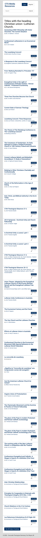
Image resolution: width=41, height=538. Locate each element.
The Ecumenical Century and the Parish (18, 309)
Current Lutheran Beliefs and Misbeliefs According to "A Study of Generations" (18, 158)
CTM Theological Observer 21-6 (15, 255)
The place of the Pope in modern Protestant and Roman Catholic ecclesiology (19, 419)
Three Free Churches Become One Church (19, 96)
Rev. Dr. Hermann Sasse (11, 348)
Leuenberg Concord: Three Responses (17, 119)
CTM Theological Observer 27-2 (15, 209)
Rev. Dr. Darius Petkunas (11, 148)
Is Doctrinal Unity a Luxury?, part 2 (16, 244)
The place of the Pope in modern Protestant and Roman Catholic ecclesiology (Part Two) (20, 431)
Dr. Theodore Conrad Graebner (13, 396)
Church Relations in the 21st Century (17, 506)
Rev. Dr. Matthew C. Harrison (12, 33)
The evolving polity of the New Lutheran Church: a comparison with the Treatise (18, 444)
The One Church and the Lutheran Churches (19, 320)
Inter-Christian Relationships (14, 482)
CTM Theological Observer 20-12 (16, 267)
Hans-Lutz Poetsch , (10, 120)
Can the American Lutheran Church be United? (17, 382)
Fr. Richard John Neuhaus (12, 421)
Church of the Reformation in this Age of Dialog (18, 184)
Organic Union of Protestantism (15, 394)
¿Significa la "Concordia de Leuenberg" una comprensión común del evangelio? (19, 369)
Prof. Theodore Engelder (11, 234)
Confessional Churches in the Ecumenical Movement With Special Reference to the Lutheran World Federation (19, 344)
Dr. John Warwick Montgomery (13, 87)
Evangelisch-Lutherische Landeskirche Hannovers (17, 63)
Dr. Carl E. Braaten (10, 44)
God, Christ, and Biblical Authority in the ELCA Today (20, 197)
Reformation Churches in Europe (13, 54)
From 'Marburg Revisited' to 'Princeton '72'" (19, 71)
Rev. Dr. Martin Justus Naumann (13, 98)
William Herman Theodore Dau (13, 384)
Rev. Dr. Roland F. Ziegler (11, 223)
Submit (31, 11)
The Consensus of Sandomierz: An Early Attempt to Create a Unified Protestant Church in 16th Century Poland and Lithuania (20, 144)
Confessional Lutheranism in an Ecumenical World (19, 42)
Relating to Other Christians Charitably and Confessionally (19, 171)
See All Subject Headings (12, 529)
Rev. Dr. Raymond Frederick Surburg (14, 161)
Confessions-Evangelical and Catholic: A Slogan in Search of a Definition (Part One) (19, 457)
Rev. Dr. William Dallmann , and (20, 271)
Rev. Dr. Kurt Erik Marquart (12, 408)
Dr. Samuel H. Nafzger (11, 174)
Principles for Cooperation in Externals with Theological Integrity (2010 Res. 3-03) (19, 494)
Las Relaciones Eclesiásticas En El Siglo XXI (19, 517)
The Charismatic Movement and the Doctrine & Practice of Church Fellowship (20, 406)
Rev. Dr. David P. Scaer (11, 460)
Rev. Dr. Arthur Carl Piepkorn (12, 186)
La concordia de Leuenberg (13, 357)
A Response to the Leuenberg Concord (17, 61)
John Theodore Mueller (11, 210)
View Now (33, 35)
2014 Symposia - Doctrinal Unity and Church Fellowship (19, 221)
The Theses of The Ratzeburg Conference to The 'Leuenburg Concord (19, 131)
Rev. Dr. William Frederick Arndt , (13, 257)
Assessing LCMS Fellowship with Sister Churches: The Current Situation (18, 31)
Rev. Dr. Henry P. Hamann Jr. (12, 333)
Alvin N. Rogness (10, 311)
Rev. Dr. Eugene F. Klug (11, 73)
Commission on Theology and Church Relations (17, 484)
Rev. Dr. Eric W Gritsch (11, 447)
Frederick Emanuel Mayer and (13, 289)
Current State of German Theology (16, 108)
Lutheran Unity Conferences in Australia (18, 298)
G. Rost (7, 372)
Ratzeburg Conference (11, 133)
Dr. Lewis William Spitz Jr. (26, 289)
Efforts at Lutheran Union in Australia (17, 331)
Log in (24, 4)
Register (31, 4)
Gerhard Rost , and (19, 120)
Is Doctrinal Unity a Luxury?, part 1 (16, 233)
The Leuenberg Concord (12, 52)
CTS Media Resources (10, 5)
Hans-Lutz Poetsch (10, 109)
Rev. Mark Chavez (10, 199)
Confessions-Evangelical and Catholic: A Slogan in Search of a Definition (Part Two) (19, 470)
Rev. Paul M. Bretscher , (26, 257)
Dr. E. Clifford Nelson (10, 322)
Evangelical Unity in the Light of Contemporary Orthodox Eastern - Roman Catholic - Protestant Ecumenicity (18, 83)
